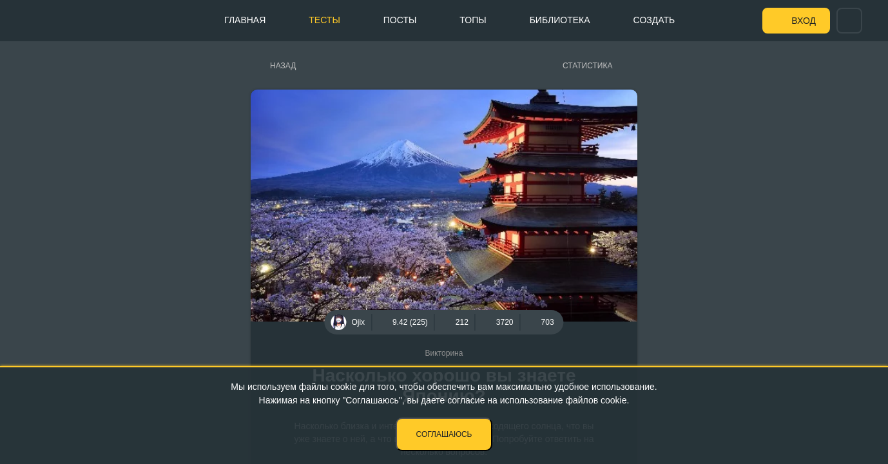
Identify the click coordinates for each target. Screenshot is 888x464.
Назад (283, 65)
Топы (472, 20)
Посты (400, 20)
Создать (654, 20)
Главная (244, 20)
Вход (803, 20)
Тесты (324, 20)
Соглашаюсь (444, 434)
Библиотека (560, 20)
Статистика (587, 65)
